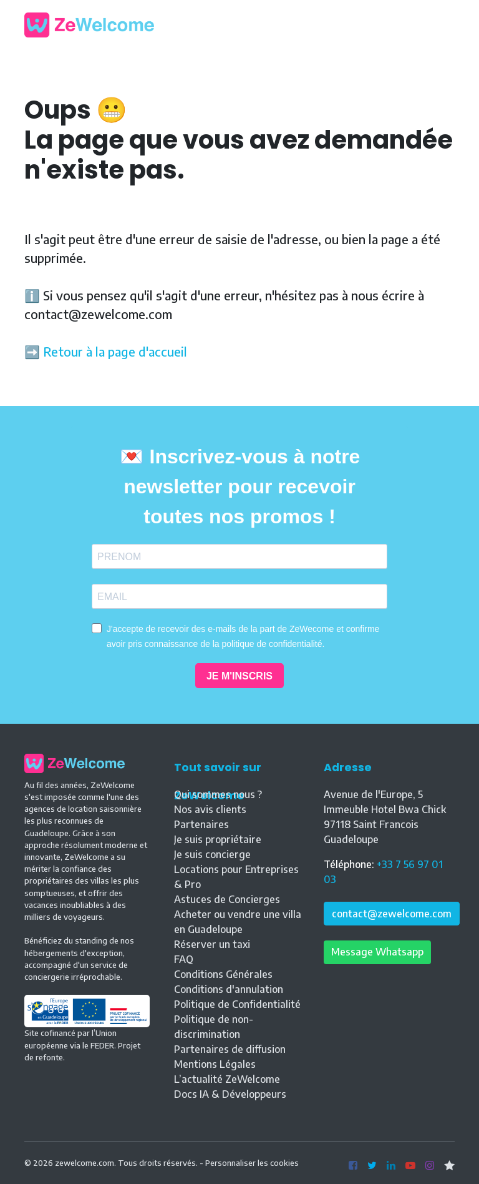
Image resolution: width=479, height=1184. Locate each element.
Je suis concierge (212, 854)
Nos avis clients (210, 809)
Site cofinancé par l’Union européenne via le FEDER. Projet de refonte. (87, 1033)
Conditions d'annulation (228, 989)
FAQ (183, 959)
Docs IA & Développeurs (230, 1094)
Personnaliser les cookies (252, 1163)
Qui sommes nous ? (218, 794)
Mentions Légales (215, 1064)
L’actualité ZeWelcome (227, 1079)
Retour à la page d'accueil (115, 351)
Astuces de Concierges (227, 899)
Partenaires (201, 824)
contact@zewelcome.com (392, 913)
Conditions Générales (223, 974)
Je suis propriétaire (217, 839)
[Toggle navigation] (445, 25)
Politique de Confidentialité (237, 1004)
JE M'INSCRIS (239, 676)
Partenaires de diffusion (230, 1049)
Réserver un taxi (212, 944)
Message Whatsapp (377, 951)
